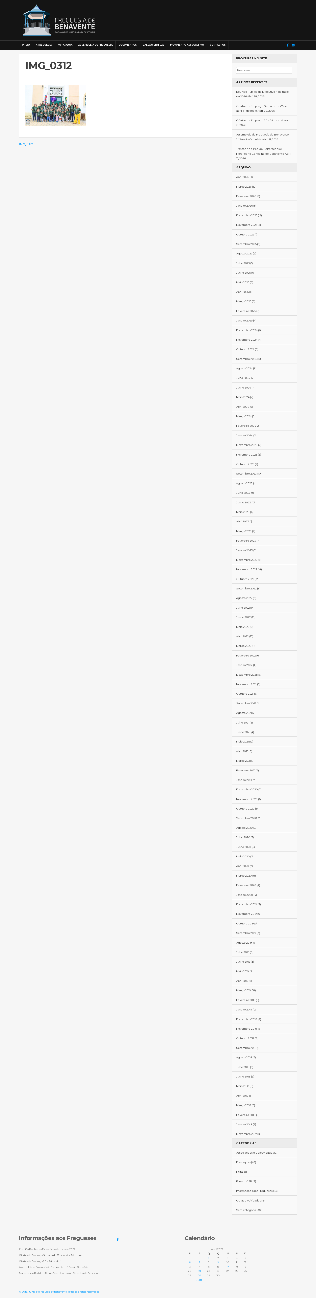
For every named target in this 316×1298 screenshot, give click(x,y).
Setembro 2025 (246, 244)
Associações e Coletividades (255, 1152)
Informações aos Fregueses (254, 1190)
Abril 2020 (242, 865)
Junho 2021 (243, 732)
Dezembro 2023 (247, 444)
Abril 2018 (242, 1095)
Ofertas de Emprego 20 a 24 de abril (260, 120)
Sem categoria (246, 1210)
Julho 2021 (242, 722)
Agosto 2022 (244, 598)
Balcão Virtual (153, 44)
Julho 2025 (243, 263)
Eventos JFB (244, 1181)
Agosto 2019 (244, 942)
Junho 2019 (243, 961)
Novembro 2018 (246, 1028)
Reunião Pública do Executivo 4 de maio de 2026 (47, 1249)
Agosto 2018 (244, 1057)
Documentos (127, 44)
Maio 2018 (242, 1086)
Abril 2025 (242, 291)
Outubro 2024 (245, 349)
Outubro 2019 (245, 923)
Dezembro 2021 (246, 674)
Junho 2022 (243, 617)
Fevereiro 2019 (245, 1000)
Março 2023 (244, 531)
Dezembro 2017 (246, 1133)
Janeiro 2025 (244, 320)
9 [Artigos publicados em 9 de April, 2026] (218, 1262)
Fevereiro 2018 (246, 1114)
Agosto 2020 (244, 827)
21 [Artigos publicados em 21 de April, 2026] (200, 1270)
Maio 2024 (242, 397)
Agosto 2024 (244, 368)
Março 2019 (243, 990)
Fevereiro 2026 (246, 196)
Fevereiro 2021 (245, 770)
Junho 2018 (243, 1076)
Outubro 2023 (245, 464)
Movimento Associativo (187, 44)
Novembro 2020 (247, 799)
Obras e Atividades (248, 1200)
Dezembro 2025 (246, 215)
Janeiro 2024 (244, 435)
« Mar (199, 1279)
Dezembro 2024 (247, 330)
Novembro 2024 (246, 339)
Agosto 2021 (244, 712)
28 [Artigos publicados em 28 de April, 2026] (199, 1275)
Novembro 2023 (246, 454)
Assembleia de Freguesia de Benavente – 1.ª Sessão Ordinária (53, 1267)
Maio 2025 (242, 282)
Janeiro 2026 (244, 205)
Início (26, 44)
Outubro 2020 (245, 808)
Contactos (218, 44)
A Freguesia (44, 44)
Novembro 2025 (246, 224)
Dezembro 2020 (247, 789)
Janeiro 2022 (244, 665)
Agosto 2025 (244, 253)
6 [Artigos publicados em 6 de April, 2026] (189, 1262)
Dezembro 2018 (246, 1019)
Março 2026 (244, 186)
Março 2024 (244, 416)
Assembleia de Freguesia (95, 44)
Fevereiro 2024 (246, 425)
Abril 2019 (242, 980)
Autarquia (65, 44)
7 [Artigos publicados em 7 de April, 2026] (199, 1262)
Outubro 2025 (245, 234)
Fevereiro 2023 (246, 540)
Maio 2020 (243, 856)
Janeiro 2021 (244, 779)
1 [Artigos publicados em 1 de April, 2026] (208, 1257)
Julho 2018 (242, 1067)
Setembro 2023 (246, 473)
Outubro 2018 (245, 1038)
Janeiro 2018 (244, 1124)
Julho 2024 (243, 377)
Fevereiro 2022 (246, 655)
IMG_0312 (26, 144)
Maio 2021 (242, 741)
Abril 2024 (242, 406)
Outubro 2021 (245, 693)
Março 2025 (243, 301)
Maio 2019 (242, 971)
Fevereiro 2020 (246, 885)
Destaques (243, 1162)
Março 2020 (244, 875)
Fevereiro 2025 (246, 311)
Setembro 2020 (246, 818)
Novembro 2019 (246, 913)
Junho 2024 (243, 387)
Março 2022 (243, 645)
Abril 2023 (242, 521)
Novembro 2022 (246, 569)
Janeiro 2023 (244, 550)
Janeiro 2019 (244, 1009)
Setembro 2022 (246, 588)
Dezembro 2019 (246, 904)
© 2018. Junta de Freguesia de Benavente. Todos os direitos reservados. (59, 1291)
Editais (240, 1171)
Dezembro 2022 (246, 559)
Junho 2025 (243, 272)
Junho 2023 (243, 502)
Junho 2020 (243, 847)
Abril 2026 (242, 177)
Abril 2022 (242, 636)
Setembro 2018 (246, 1047)
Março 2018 (243, 1105)
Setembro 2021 (246, 703)
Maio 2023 (242, 512)
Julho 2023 (243, 492)
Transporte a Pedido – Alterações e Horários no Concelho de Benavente (59, 1273)
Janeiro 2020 (244, 894)
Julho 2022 (243, 607)
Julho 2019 (242, 952)
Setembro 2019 (246, 933)
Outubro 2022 (245, 579)
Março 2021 (243, 760)
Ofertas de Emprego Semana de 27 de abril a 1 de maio (50, 1255)
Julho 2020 (243, 837)
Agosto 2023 (244, 483)
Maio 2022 (242, 626)
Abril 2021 (242, 751)
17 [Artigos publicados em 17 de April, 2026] (228, 1266)
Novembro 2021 (246, 684)
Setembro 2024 (246, 358)
